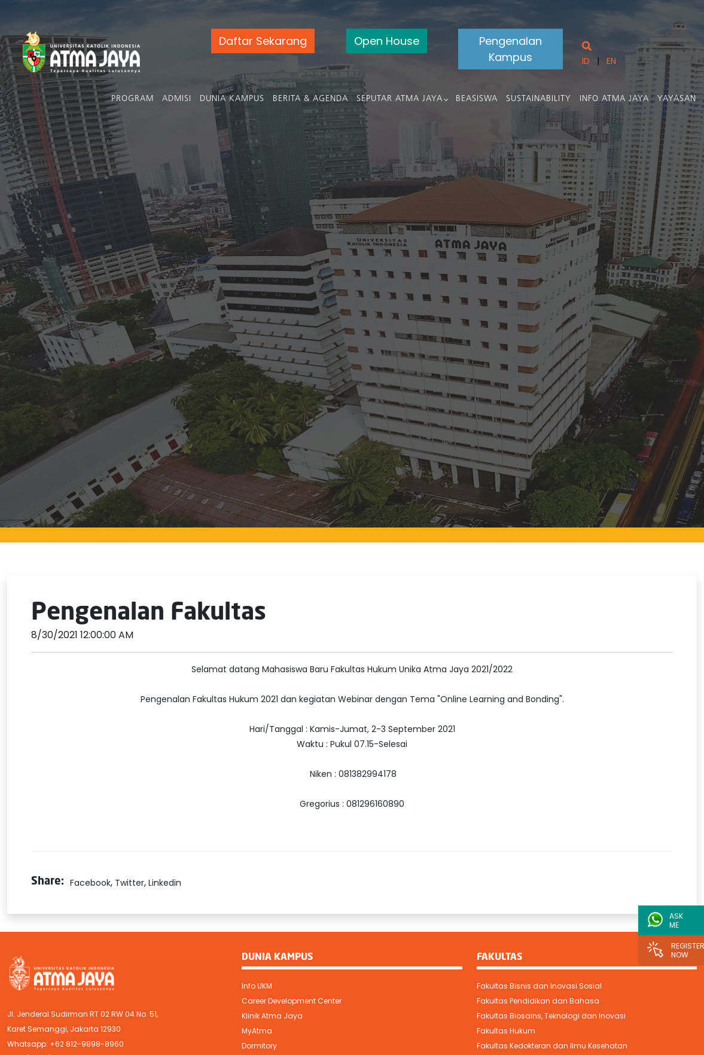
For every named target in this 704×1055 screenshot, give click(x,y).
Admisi (177, 98)
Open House (383, 40)
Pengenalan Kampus (509, 49)
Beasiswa (477, 98)
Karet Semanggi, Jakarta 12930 (64, 1029)
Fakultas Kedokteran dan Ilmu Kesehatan (552, 1046)
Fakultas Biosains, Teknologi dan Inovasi (551, 1016)
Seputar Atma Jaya (400, 98)
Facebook (90, 883)
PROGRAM (133, 98)
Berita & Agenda (311, 98)
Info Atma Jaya (615, 98)
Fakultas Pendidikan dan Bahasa (538, 1001)
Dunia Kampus (232, 98)
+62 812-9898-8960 (87, 1044)
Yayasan (677, 98)
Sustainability (539, 98)
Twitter (129, 883)
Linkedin (164, 883)
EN (610, 61)
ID (585, 61)
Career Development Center (292, 1001)
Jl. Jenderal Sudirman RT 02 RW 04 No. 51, (82, 1014)
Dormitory (259, 1046)
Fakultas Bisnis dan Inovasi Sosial (539, 986)
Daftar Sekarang (259, 40)
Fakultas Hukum (506, 1031)
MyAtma (257, 1031)
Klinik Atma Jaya (272, 1016)
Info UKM (257, 986)
